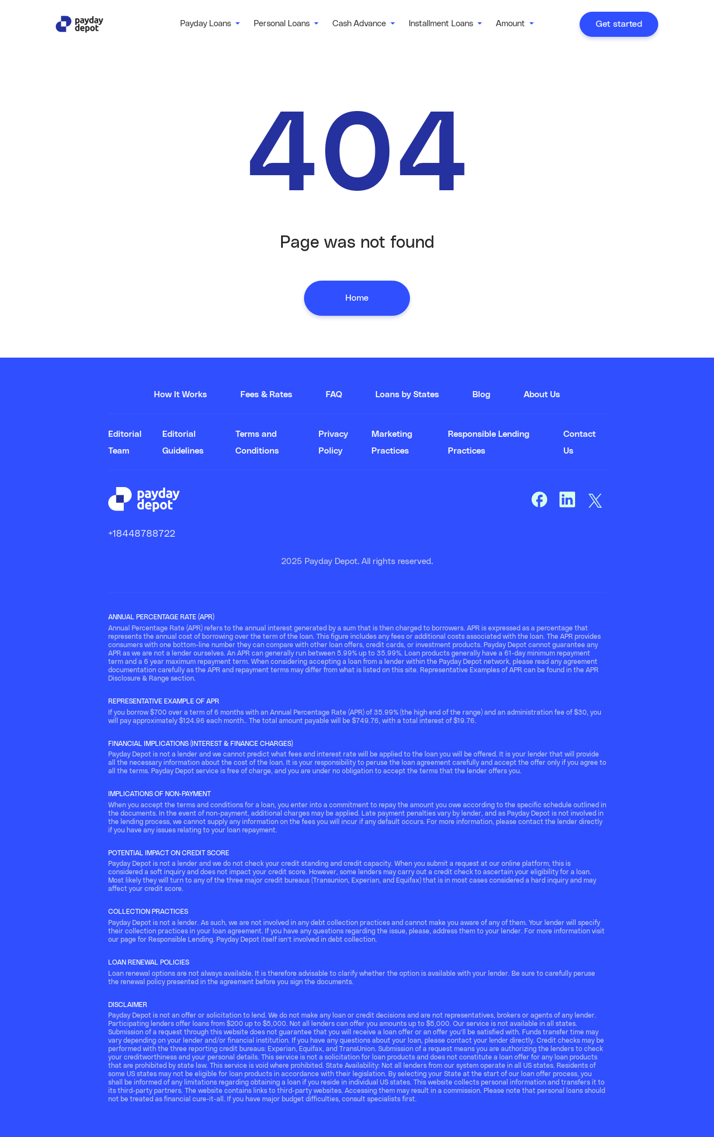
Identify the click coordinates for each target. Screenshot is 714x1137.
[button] (210, 24)
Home (357, 297)
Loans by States (407, 395)
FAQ (334, 395)
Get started (619, 24)
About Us (542, 395)
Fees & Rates (266, 395)
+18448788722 (141, 534)
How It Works (180, 395)
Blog (481, 395)
